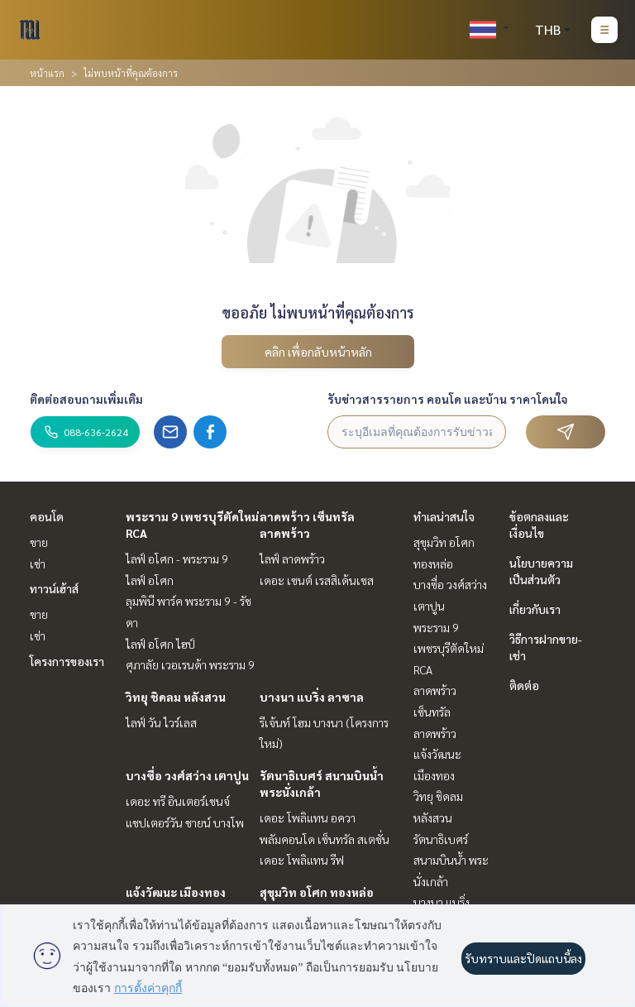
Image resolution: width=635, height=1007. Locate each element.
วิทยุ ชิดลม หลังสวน (176, 696)
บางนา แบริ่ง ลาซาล (312, 696)
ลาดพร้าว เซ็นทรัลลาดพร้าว (434, 711)
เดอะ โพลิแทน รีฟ (302, 859)
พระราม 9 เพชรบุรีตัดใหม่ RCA (448, 648)
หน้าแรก (47, 72)
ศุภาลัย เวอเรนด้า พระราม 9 (190, 664)
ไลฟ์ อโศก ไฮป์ (160, 643)
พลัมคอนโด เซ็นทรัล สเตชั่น (324, 839)
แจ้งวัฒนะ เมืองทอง (176, 892)
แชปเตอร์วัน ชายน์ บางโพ (185, 822)
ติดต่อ (524, 685)
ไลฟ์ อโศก (150, 580)
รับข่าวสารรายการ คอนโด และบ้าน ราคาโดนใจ (447, 398)
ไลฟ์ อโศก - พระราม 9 (177, 558)
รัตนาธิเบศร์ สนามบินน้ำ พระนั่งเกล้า (451, 860)
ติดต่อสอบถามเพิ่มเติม (86, 398)
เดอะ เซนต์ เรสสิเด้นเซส (317, 580)
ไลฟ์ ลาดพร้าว (292, 558)
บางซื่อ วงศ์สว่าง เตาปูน (187, 775)
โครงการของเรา (67, 661)
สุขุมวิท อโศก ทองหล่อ (317, 892)
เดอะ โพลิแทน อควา (308, 817)
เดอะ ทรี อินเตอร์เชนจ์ (178, 801)
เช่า (37, 563)
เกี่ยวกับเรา (535, 609)
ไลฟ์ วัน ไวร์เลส (161, 722)
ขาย (39, 542)
